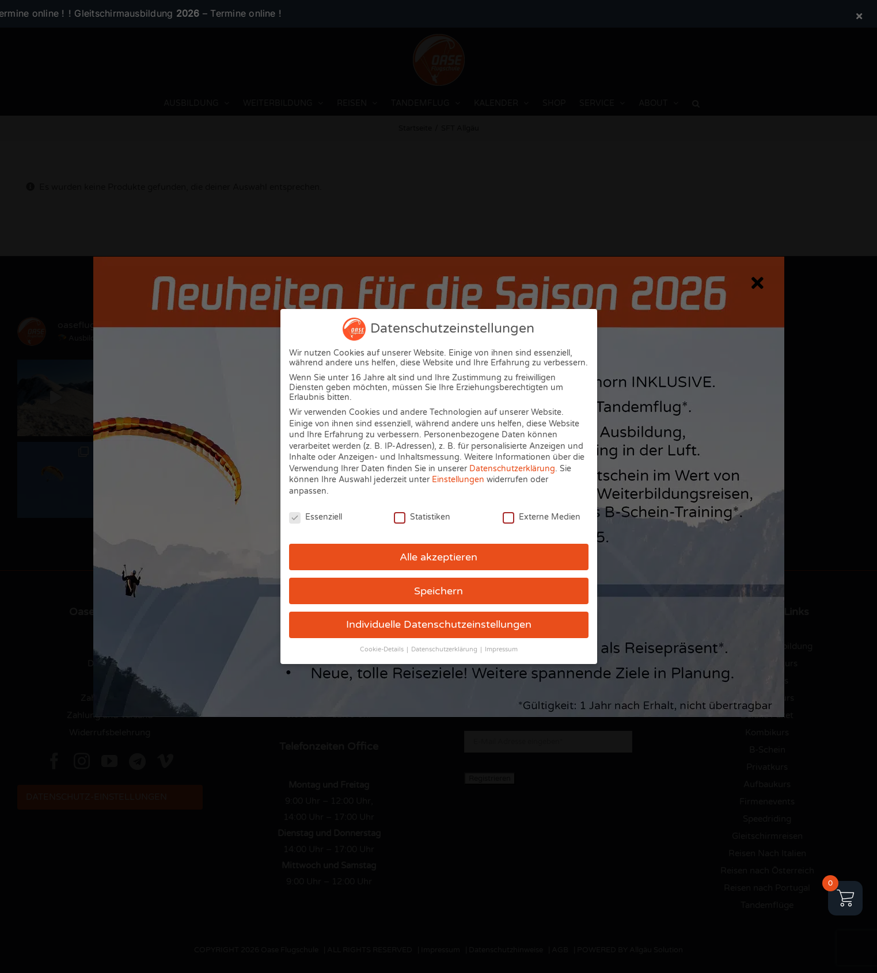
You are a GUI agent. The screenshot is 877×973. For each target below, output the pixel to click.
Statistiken (422, 517)
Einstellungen (458, 479)
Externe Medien (541, 517)
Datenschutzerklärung (512, 469)
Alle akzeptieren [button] (438, 557)
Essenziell (315, 517)
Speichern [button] (438, 591)
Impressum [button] (501, 649)
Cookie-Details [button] (382, 649)
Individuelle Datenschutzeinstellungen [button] (438, 625)
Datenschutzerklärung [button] (445, 649)
